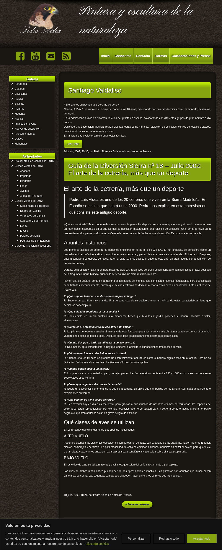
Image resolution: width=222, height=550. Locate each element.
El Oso (24, 230)
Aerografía (21, 83)
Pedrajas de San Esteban (35, 240)
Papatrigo (25, 175)
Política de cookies (96, 543)
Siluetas (19, 103)
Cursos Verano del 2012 (29, 200)
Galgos (19, 138)
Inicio (105, 56)
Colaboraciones (122, 151)
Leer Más (73, 144)
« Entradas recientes (137, 504)
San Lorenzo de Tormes (34, 220)
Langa (23, 185)
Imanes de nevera (25, 123)
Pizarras (19, 108)
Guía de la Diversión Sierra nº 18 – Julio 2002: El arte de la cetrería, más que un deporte (135, 169)
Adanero (25, 170)
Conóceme (122, 56)
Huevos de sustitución (27, 128)
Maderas (20, 113)
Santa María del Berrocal (34, 205)
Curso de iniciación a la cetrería (33, 245)
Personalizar (136, 538)
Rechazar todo (169, 538)
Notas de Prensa (141, 151)
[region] (111, 534)
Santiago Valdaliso (95, 90)
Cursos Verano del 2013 (29, 166)
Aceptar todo (201, 538)
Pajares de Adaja (30, 235)
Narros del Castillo (30, 210)
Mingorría (25, 180)
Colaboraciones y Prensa (191, 56)
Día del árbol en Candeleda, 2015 (34, 161)
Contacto (143, 56)
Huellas (19, 118)
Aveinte (24, 190)
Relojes (19, 98)
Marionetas (21, 143)
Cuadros (19, 88)
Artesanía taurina (24, 133)
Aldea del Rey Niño (31, 195)
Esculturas (21, 93)
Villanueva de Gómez (32, 215)
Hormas (161, 56)
